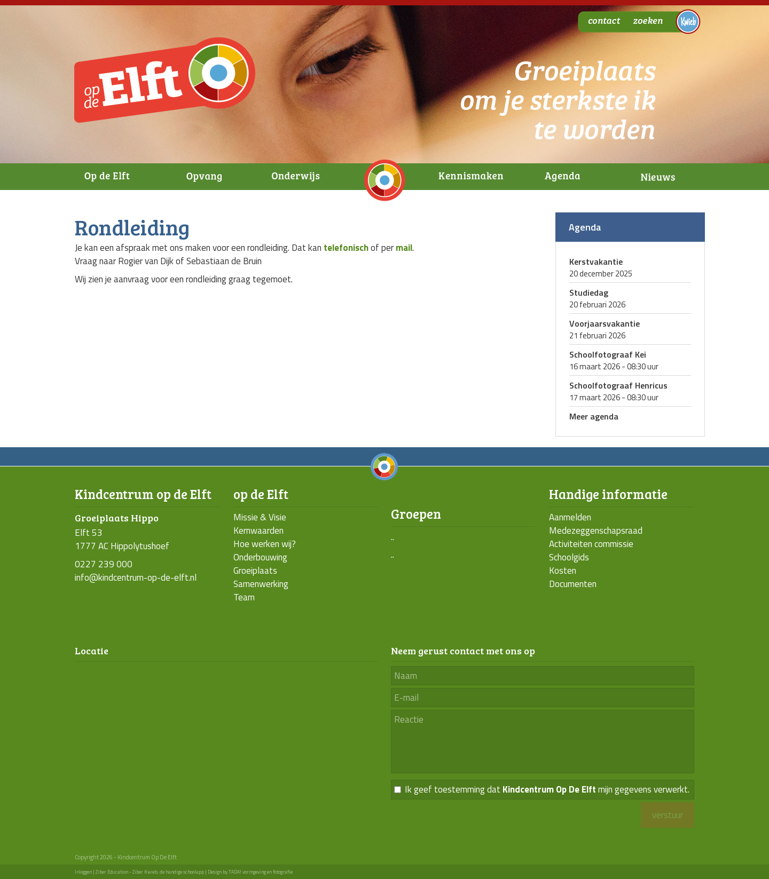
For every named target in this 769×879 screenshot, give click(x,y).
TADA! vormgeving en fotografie (261, 871)
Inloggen (83, 871)
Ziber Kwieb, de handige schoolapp (168, 871)
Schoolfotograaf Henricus (618, 385)
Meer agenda (593, 416)
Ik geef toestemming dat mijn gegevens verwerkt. (547, 789)
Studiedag (588, 292)
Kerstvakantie (596, 261)
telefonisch (346, 248)
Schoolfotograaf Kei (607, 354)
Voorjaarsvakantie (604, 323)
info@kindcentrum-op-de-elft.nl (136, 577)
